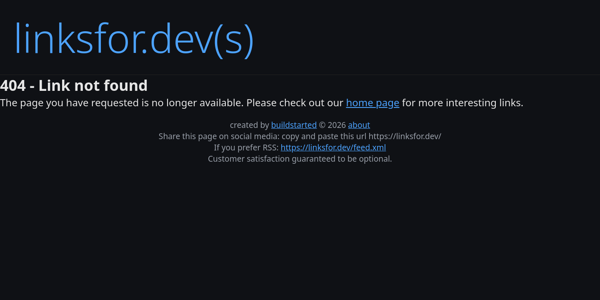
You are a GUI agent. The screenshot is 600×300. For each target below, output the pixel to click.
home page (372, 102)
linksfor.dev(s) (133, 37)
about (359, 124)
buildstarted (294, 124)
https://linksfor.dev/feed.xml (333, 147)
